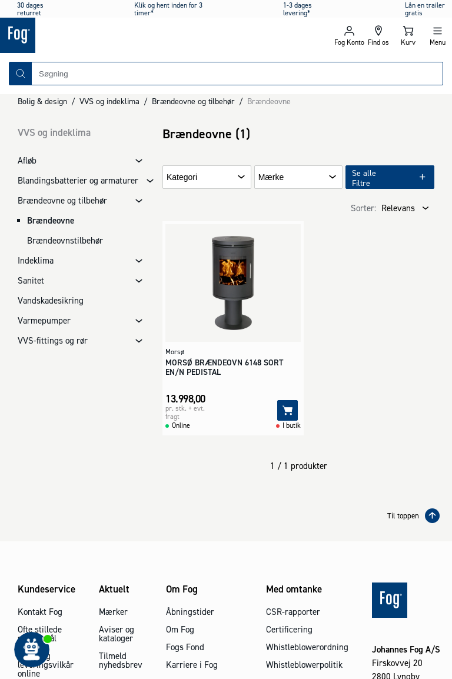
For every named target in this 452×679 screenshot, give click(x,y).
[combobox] (237, 73)
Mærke (271, 177)
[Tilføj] (287, 410)
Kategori (182, 177)
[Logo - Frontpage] (113, 35)
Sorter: (363, 208)
